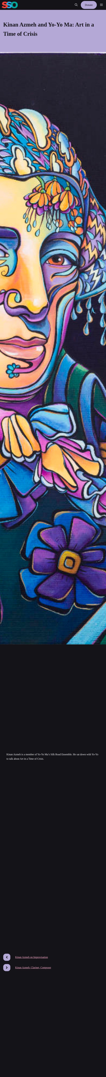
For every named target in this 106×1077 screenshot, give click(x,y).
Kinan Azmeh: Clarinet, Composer (33, 967)
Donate (89, 4)
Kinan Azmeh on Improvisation (31, 957)
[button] (76, 5)
